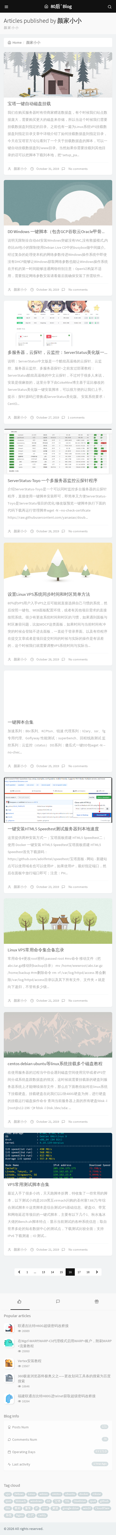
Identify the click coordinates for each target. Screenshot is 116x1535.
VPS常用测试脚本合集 (28, 1184)
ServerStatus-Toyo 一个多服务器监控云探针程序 (52, 480)
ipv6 (8, 1501)
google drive (71, 1508)
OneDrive (80, 1501)
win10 (87, 1508)
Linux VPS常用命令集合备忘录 (36, 950)
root (45, 1508)
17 (79, 1272)
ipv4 (93, 1501)
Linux (31, 1494)
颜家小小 (20, 169)
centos (56, 1494)
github (104, 1501)
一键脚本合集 (21, 722)
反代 (31, 1515)
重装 (28, 1508)
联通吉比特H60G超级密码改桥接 (43, 1325)
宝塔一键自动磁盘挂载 (29, 103)
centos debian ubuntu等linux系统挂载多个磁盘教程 (55, 1063)
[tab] (19, 1301)
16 (70, 1272)
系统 (9, 1515)
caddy (42, 1515)
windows (36, 1501)
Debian (19, 1494)
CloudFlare (102, 1508)
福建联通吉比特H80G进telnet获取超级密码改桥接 (57, 1396)
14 (52, 1272)
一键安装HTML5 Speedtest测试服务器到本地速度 (53, 829)
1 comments (76, 417)
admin (43, 1494)
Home (15, 42)
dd (48, 1501)
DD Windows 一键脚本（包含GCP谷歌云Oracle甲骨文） (59, 231)
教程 (17, 1508)
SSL (67, 1501)
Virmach (21, 1501)
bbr (8, 1508)
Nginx (19, 1515)
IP (36, 1508)
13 (43, 1272)
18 (88, 1272)
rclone (97, 1494)
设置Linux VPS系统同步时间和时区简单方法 (49, 594)
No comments (78, 169)
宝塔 (57, 1501)
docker (83, 1494)
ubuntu (70, 1494)
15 (61, 1272)
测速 (55, 1508)
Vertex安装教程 (29, 1361)
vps (8, 1494)
